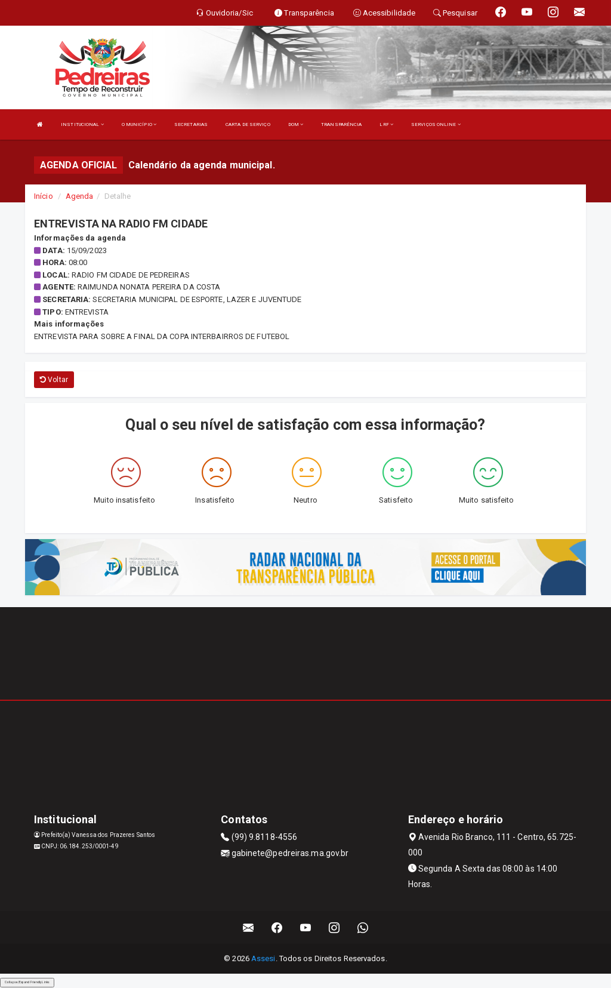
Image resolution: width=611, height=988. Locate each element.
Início (43, 196)
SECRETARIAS (191, 124)
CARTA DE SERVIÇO (248, 124)
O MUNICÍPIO (139, 124)
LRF (386, 124)
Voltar (54, 379)
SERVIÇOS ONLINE (436, 124)
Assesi (263, 958)
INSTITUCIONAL (82, 124)
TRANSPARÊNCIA (341, 124)
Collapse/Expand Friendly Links (27, 982)
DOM (296, 124)
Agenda (80, 196)
